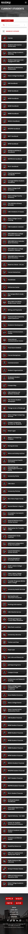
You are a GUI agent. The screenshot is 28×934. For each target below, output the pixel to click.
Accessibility (14, 914)
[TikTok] (11, 920)
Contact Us (14, 912)
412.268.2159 (17, 925)
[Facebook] (8, 920)
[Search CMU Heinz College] (25, 25)
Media (14, 907)
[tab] (14, 31)
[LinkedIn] (17, 920)
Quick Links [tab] (7, 20)
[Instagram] (20, 920)
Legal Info (14, 910)
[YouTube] (14, 920)
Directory (14, 916)
